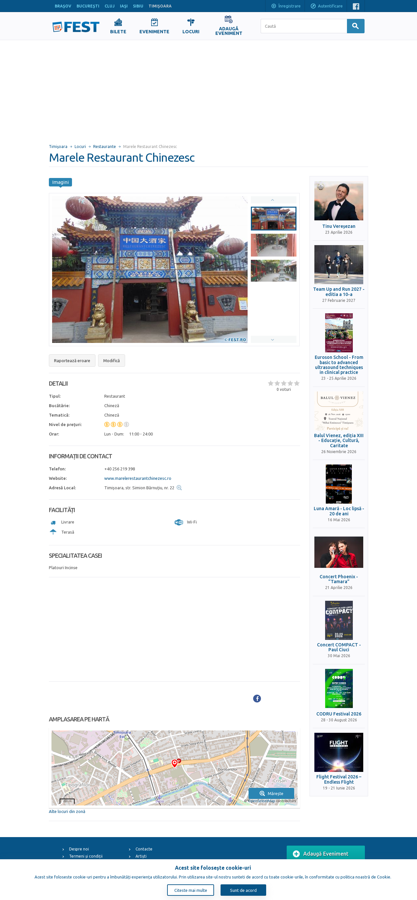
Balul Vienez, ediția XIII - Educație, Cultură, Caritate (339, 440)
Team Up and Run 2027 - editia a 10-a (339, 292)
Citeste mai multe (190, 890)
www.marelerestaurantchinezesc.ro (137, 478)
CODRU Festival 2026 (338, 714)
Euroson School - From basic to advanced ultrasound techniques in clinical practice (339, 365)
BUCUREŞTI (88, 6)
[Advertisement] (208, 89)
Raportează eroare (72, 360)
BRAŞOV (63, 6)
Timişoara (58, 146)
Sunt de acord (243, 890)
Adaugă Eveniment (321, 854)
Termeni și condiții (86, 856)
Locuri (80, 146)
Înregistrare (286, 6)
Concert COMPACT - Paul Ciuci (339, 647)
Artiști (141, 856)
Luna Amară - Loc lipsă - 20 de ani (339, 511)
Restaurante (104, 146)
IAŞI (124, 6)
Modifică (111, 360)
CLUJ (110, 6)
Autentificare (326, 6)
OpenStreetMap (261, 801)
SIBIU (138, 6)
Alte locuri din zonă (67, 811)
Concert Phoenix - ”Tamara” (339, 579)
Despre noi (79, 849)
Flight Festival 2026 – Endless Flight (338, 779)
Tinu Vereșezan (338, 226)
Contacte (144, 849)
